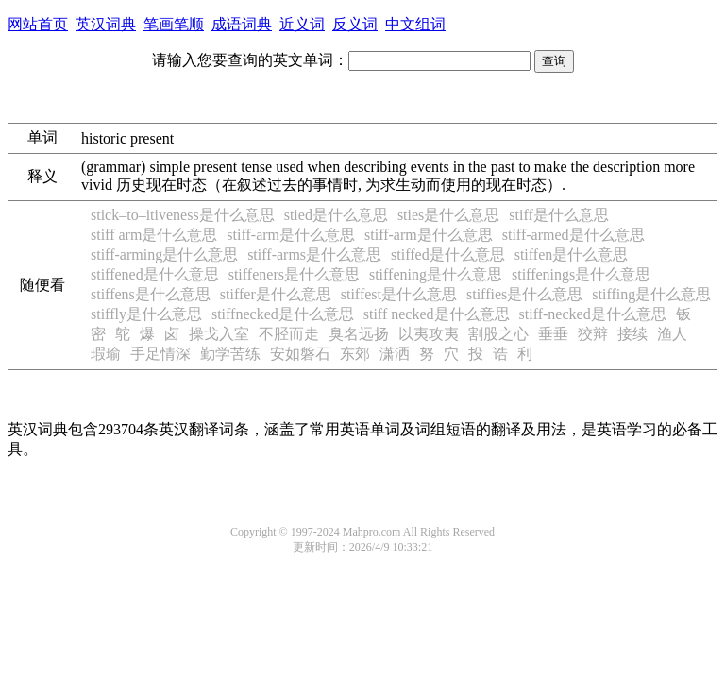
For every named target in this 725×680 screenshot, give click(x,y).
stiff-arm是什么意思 (291, 235)
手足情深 (160, 354)
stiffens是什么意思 (151, 294)
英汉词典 (106, 24)
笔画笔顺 (173, 24)
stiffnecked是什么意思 (282, 314)
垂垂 (553, 334)
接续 (632, 334)
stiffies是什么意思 (524, 294)
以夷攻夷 (428, 334)
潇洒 (394, 354)
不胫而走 (289, 334)
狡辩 (593, 334)
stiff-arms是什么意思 (314, 254)
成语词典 (241, 24)
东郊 (355, 354)
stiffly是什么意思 (146, 314)
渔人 (672, 334)
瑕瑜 (106, 354)
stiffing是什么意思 (651, 294)
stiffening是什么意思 (435, 274)
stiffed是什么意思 (448, 254)
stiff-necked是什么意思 (592, 314)
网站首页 (38, 24)
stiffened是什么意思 (155, 274)
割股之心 (498, 334)
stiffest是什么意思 (399, 294)
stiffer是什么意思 (275, 294)
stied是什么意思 (336, 215)
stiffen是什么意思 (571, 254)
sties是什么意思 (448, 215)
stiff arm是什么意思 (154, 235)
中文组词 (415, 24)
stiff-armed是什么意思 (573, 235)
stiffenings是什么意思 (581, 274)
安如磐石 (300, 354)
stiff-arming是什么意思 (164, 254)
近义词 (302, 24)
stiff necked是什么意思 (436, 314)
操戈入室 (219, 334)
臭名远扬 (359, 334)
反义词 (355, 24)
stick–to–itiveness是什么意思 (183, 215)
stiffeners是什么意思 (294, 274)
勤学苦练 (230, 354)
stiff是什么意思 (558, 215)
